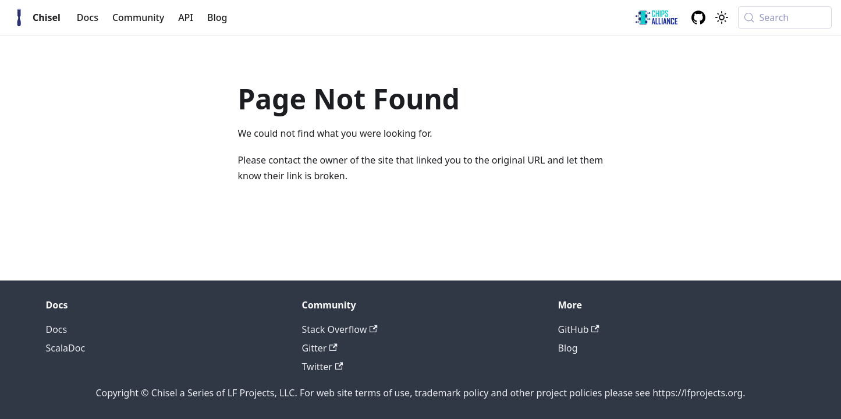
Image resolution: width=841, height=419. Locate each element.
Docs (87, 17)
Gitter (320, 348)
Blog (217, 17)
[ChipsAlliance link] (656, 17)
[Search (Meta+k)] (785, 17)
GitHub (578, 329)
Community (138, 17)
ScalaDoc (66, 348)
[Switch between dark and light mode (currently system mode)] (721, 17)
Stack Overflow (340, 329)
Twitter (322, 366)
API (185, 17)
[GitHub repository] (698, 17)
